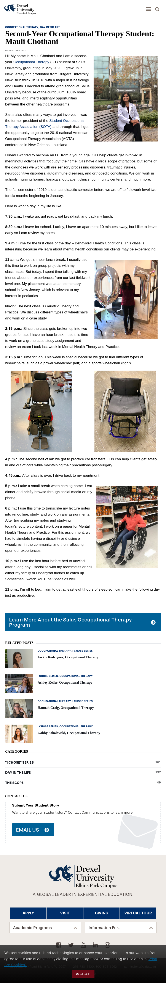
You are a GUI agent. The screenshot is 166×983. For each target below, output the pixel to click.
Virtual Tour (138, 913)
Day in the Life (83, 772)
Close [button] (85, 974)
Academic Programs (32, 927)
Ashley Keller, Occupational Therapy (65, 682)
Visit (65, 913)
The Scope (83, 783)
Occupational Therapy (31, 62)
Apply (28, 913)
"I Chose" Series (83, 762)
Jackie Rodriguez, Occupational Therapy (68, 657)
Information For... (104, 927)
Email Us (27, 830)
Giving (101, 913)
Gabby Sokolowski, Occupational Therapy (69, 733)
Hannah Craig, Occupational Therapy (66, 707)
